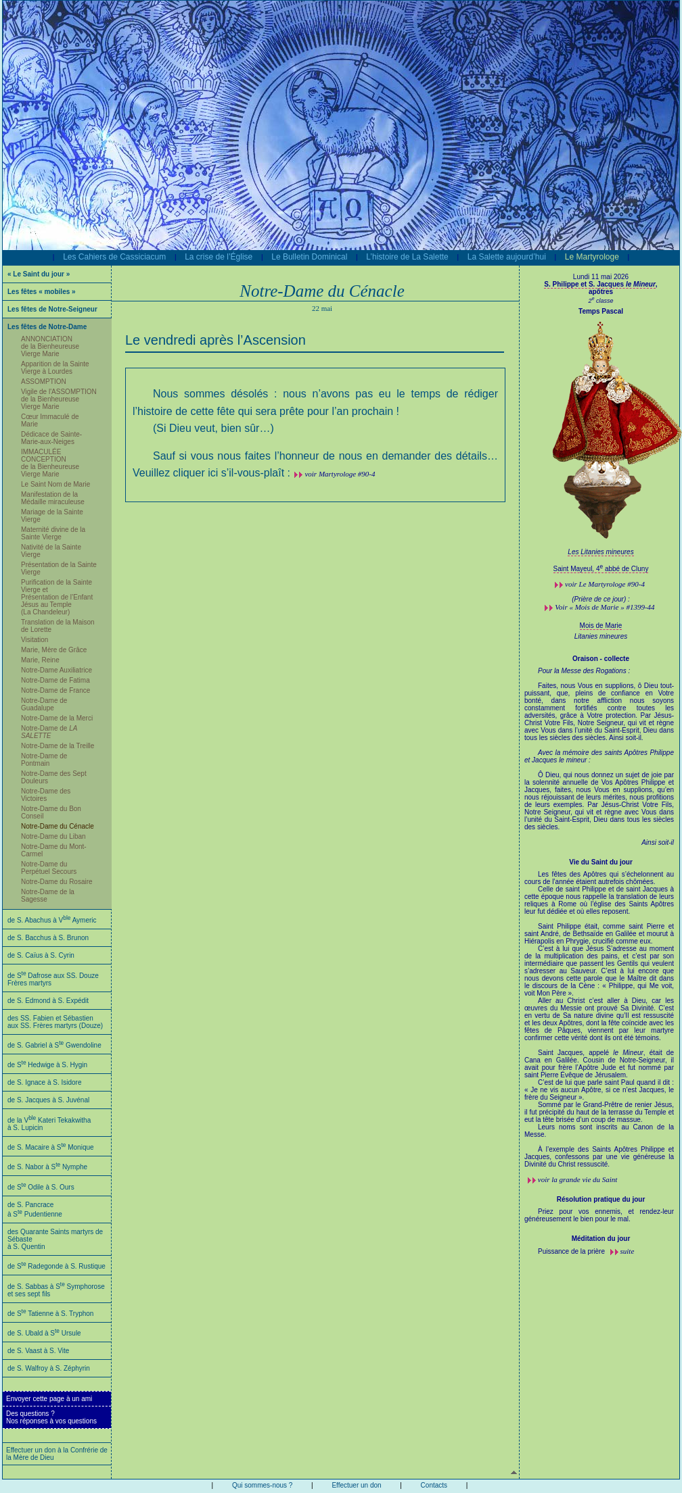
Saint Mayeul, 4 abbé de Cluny (601, 568)
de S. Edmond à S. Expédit (48, 1000)
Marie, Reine (40, 660)
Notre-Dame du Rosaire (57, 881)
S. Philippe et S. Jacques (600, 284)
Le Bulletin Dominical (309, 257)
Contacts (434, 1485)
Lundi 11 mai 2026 (601, 276)
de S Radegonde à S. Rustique (56, 1266)
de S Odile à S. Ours (40, 1187)
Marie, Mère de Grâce (54, 650)
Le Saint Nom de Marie (55, 484)
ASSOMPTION (43, 381)
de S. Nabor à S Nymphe (47, 1167)
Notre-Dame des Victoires (45, 794)
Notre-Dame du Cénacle (57, 826)
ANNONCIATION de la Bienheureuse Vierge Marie (50, 346)
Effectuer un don (356, 1485)
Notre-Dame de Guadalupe (44, 704)
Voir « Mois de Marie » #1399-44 (604, 607)
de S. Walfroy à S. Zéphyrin (48, 1368)
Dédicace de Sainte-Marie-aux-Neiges (51, 438)
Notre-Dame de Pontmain (44, 759)
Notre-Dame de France (55, 690)
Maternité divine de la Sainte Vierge (53, 533)
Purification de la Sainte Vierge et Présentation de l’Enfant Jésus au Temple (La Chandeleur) (57, 597)
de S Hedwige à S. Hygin (47, 1065)
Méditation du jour (601, 1238)
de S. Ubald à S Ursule (44, 1333)
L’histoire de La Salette (407, 257)
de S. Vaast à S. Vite (38, 1350)
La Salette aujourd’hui (507, 257)
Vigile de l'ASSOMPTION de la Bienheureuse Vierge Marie (59, 399)
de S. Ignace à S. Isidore (44, 1082)
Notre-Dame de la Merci (57, 718)
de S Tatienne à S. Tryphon (50, 1313)
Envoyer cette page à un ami (49, 1398)
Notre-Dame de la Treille (57, 746)
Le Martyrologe (592, 257)
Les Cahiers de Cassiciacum (114, 257)
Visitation (34, 639)
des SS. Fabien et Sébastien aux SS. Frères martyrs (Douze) (55, 1021)
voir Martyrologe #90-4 (339, 474)
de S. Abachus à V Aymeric (52, 920)
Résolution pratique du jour (601, 1199)
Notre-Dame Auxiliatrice (56, 670)
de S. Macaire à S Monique (50, 1147)
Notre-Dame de (49, 732)
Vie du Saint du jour (601, 862)
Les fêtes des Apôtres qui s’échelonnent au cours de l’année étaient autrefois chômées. (599, 1019)
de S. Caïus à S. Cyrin (40, 955)
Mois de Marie (601, 625)
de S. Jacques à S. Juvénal (48, 1100)
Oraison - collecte (600, 658)
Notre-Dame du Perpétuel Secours (48, 867)
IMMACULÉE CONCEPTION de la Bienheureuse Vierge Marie (50, 463)
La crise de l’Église (218, 257)
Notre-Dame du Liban (53, 836)
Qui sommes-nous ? (262, 1485)
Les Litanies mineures (600, 552)
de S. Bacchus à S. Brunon (48, 937)
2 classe (600, 300)
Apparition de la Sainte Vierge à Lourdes (55, 367)
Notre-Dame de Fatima (55, 680)
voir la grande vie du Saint (578, 1179)
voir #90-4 (605, 584)
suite (627, 1251)
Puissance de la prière (572, 1251)
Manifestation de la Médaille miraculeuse (53, 498)
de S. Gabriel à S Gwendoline (54, 1045)
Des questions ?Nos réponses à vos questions (51, 1417)
